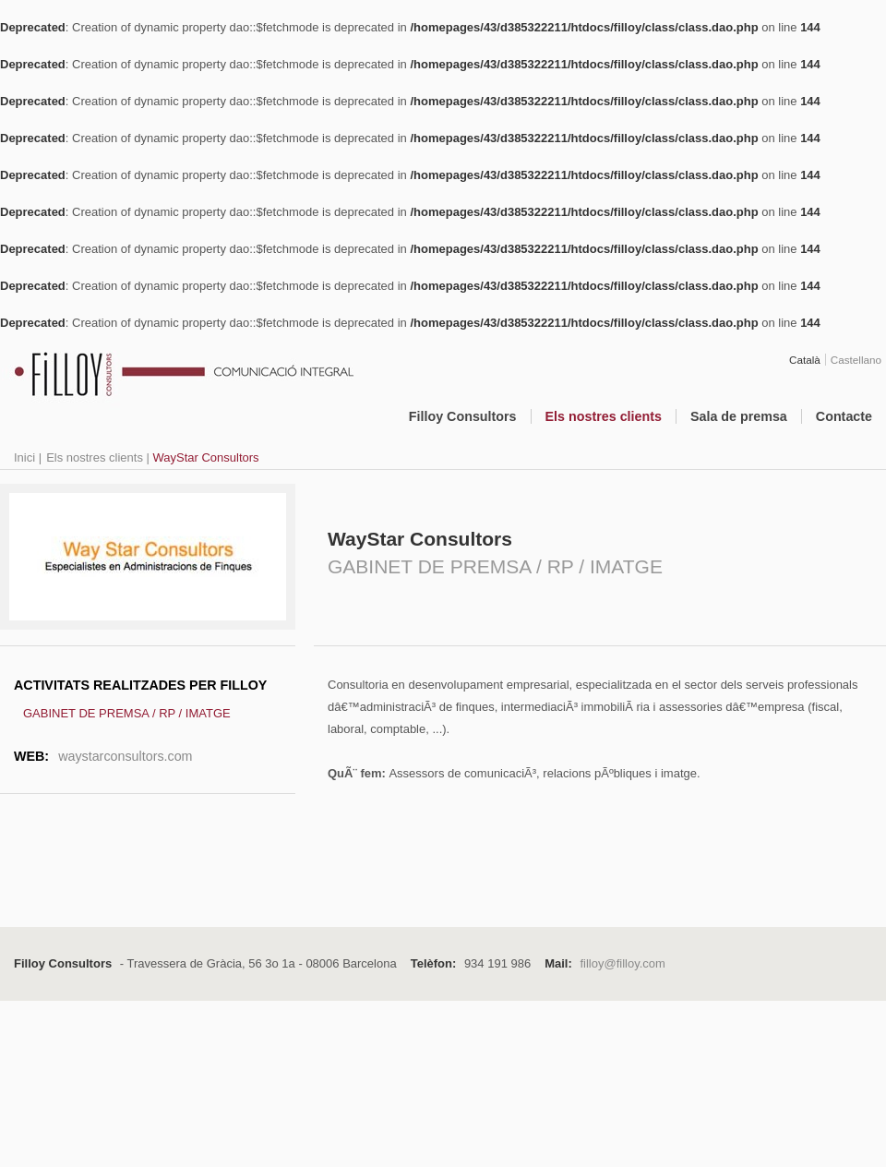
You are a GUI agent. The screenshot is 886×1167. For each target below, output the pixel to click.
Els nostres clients (603, 416)
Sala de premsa (738, 416)
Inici (24, 457)
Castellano (856, 360)
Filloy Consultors (463, 416)
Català (804, 360)
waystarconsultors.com (125, 756)
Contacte (844, 416)
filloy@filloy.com (622, 963)
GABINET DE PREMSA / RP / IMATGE (127, 713)
